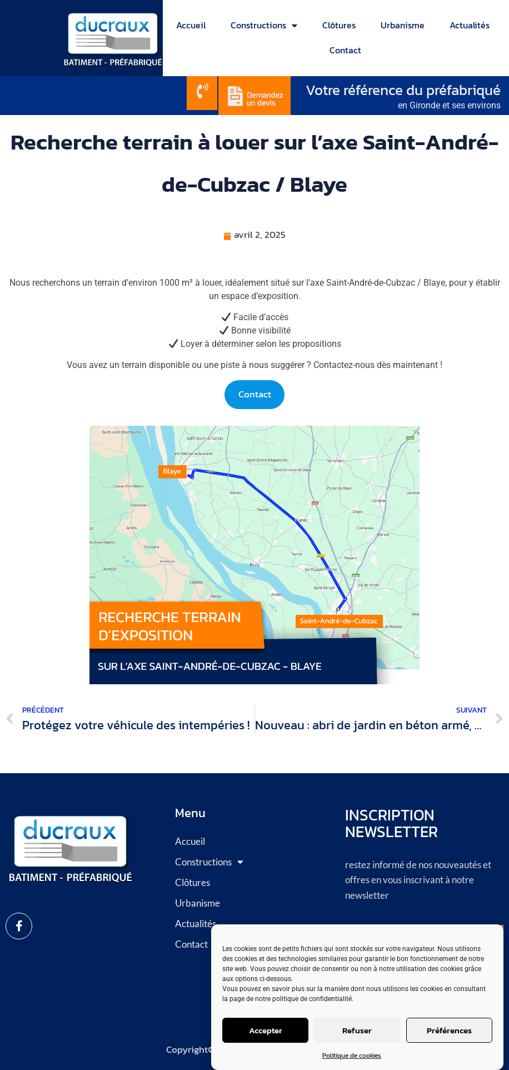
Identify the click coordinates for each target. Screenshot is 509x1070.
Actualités (470, 25)
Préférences (449, 1030)
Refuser (357, 1030)
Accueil (191, 25)
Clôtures (339, 25)
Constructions (264, 26)
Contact (345, 50)
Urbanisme (403, 25)
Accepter (265, 1030)
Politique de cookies (351, 1056)
